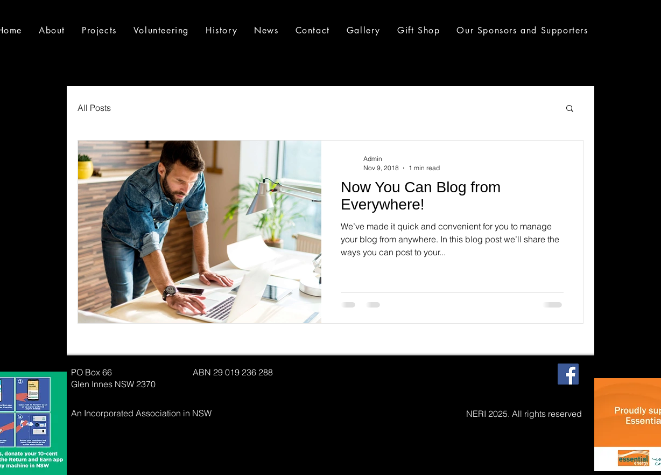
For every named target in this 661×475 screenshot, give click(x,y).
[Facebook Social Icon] (568, 374)
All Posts (94, 107)
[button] (570, 109)
